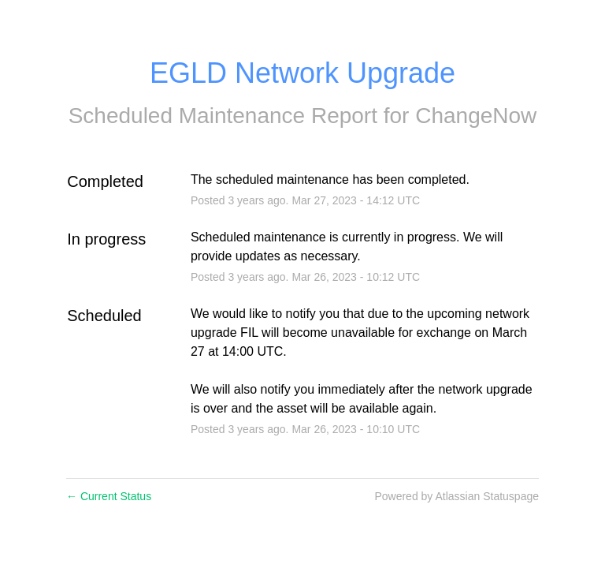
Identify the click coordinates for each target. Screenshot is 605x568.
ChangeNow (475, 115)
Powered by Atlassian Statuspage (456, 496)
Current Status (108, 496)
